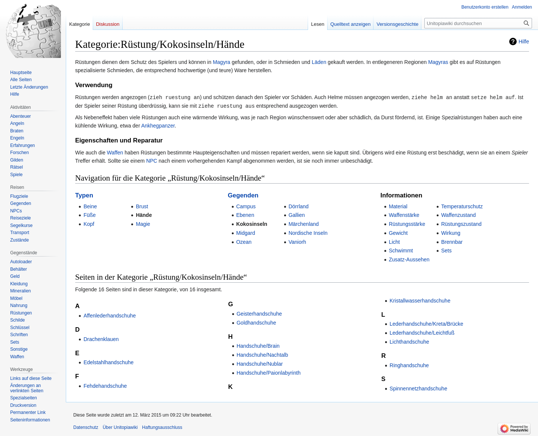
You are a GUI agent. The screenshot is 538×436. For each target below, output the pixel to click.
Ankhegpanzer (158, 125)
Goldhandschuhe (256, 322)
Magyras (438, 62)
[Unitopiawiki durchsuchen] (478, 23)
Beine (90, 206)
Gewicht (398, 232)
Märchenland (304, 223)
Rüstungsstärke (407, 223)
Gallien (297, 214)
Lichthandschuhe (409, 341)
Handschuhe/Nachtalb (262, 354)
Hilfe (524, 41)
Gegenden (243, 194)
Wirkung (450, 232)
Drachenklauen (101, 338)
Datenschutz (85, 426)
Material (398, 206)
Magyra (221, 62)
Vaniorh (297, 241)
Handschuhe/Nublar (260, 363)
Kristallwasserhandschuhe (420, 300)
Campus (246, 206)
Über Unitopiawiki (120, 426)
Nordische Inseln (308, 232)
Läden (319, 62)
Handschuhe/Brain (258, 345)
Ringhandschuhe (409, 365)
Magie (143, 223)
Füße (89, 214)
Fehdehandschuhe (105, 385)
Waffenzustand (458, 214)
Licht (394, 241)
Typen (84, 194)
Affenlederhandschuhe (109, 315)
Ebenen (245, 214)
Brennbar (452, 241)
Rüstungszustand (461, 223)
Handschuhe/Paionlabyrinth (269, 372)
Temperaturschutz (462, 206)
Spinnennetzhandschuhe (418, 388)
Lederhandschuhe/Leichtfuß (422, 332)
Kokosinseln (251, 223)
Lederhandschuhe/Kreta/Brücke (426, 323)
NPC (151, 160)
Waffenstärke (404, 214)
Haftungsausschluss (162, 426)
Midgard (245, 232)
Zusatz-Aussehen (409, 259)
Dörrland (299, 206)
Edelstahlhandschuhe (108, 362)
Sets (446, 250)
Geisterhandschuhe (259, 313)
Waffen (115, 152)
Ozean (244, 241)
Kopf (88, 223)
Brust (142, 206)
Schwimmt (401, 250)
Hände (144, 214)
